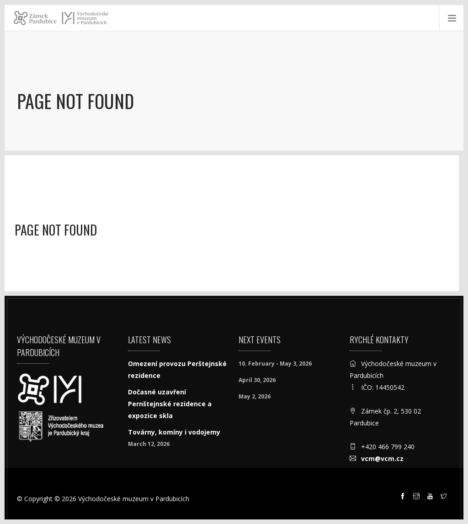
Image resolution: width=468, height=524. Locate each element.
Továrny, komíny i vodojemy (174, 432)
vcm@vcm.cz (382, 458)
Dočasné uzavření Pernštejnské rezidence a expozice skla (170, 404)
